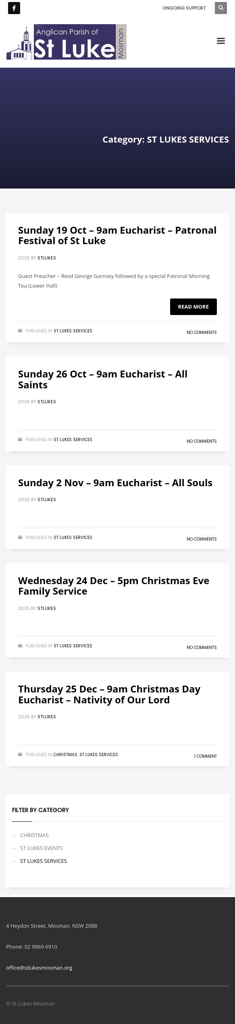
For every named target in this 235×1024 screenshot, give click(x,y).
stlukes (46, 258)
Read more (193, 306)
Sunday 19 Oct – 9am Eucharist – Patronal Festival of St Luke (117, 235)
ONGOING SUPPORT (184, 8)
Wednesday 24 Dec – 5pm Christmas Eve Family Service (113, 585)
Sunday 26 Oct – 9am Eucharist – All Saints (102, 379)
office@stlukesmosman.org (39, 967)
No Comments (202, 333)
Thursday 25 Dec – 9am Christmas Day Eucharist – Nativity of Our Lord (109, 694)
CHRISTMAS (65, 755)
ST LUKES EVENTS (41, 848)
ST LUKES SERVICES (73, 331)
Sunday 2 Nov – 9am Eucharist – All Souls (115, 482)
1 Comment (205, 756)
